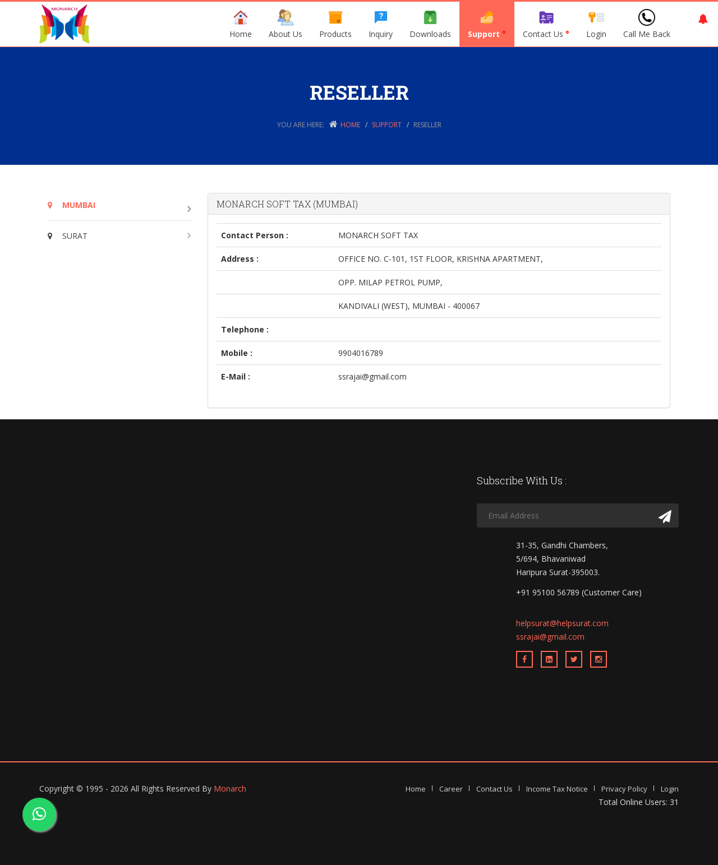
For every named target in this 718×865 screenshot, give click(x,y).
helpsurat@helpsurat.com (562, 623)
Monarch (230, 788)
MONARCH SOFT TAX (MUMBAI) (287, 204)
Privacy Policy (624, 789)
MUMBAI (71, 205)
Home (240, 24)
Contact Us (546, 24)
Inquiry (381, 24)
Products (335, 24)
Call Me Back (646, 24)
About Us (285, 24)
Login (596, 24)
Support (487, 24)
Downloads (430, 24)
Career (451, 789)
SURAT (68, 235)
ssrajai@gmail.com (550, 636)
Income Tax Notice (557, 789)
